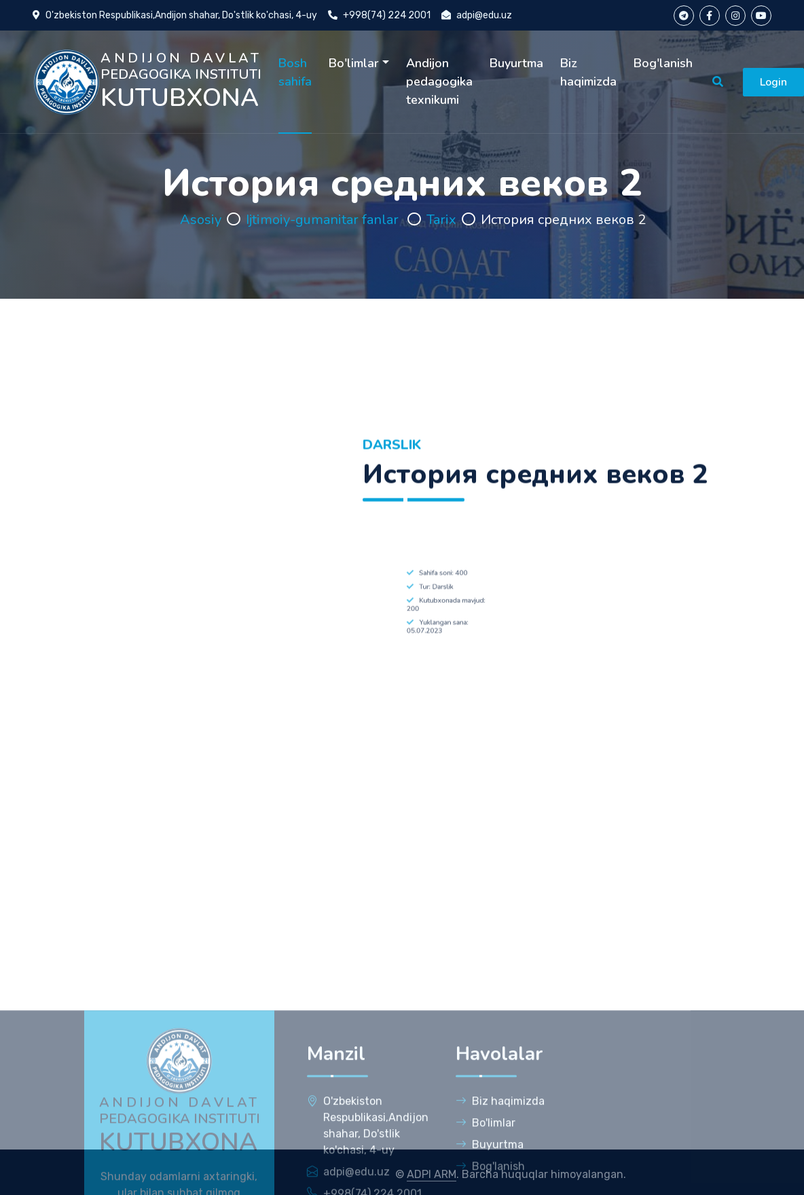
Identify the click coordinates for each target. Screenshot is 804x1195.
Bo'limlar (354, 63)
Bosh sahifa (295, 72)
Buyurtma (516, 63)
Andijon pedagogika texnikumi (439, 81)
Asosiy (200, 219)
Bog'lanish (663, 63)
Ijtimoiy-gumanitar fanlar (324, 219)
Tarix (441, 219)
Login (773, 82)
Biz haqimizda (588, 72)
